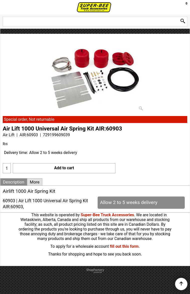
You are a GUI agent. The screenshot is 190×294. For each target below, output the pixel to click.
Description (13, 182)
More (35, 182)
